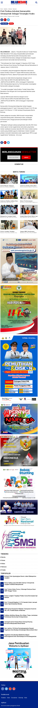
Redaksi (3, 697)
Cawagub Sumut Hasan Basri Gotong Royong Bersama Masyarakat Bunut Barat (18, 622)
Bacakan (4, 23)
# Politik (3, 570)
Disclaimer (14, 697)
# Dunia (2, 560)
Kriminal (10, 9)
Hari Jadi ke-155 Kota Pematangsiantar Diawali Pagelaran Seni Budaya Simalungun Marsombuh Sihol (20, 629)
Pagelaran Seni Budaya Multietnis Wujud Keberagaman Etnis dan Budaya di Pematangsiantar (20, 635)
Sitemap (20, 697)
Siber (8, 697)
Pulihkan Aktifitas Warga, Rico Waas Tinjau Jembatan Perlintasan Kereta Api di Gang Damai (20, 616)
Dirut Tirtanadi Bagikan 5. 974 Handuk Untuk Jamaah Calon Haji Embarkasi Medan (20, 603)
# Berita (2, 557)
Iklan (25, 697)
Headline (6, 9)
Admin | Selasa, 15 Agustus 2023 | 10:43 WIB (9, 16)
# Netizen (3, 567)
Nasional (14, 9)
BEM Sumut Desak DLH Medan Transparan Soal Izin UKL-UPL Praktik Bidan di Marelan (20, 609)
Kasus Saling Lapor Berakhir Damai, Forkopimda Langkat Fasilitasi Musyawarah (19, 583)
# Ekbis (2, 563)
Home (1, 9)
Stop (11, 23)
